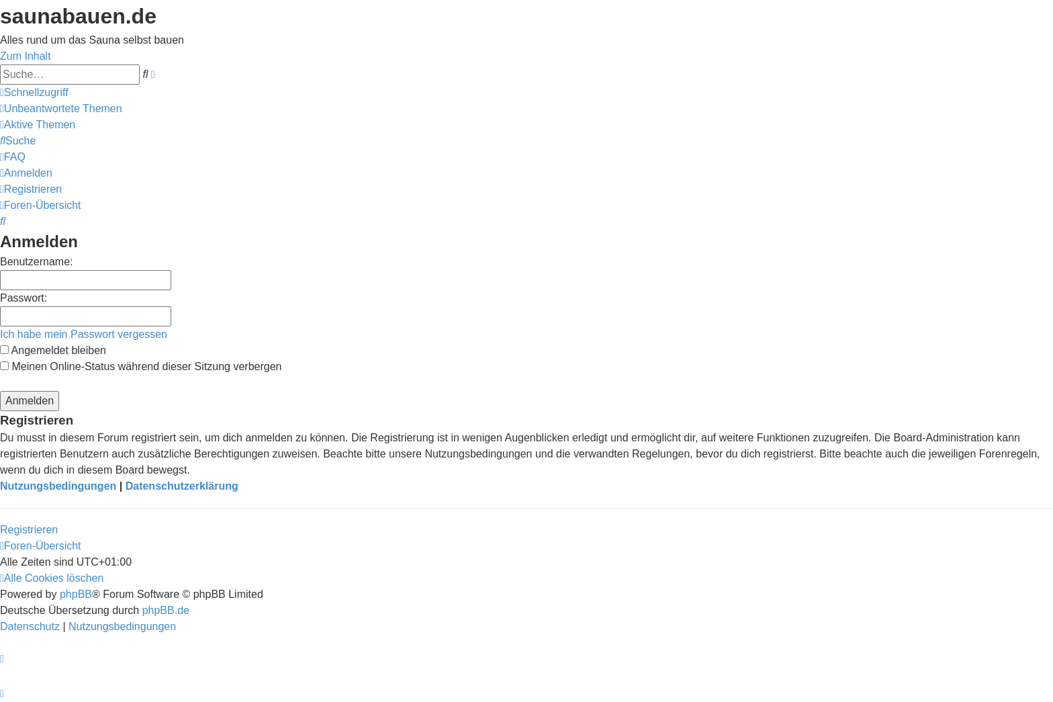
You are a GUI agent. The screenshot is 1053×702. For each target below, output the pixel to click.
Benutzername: (36, 261)
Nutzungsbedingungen (58, 486)
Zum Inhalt (25, 56)
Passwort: (23, 298)
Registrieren (29, 529)
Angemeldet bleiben (53, 350)
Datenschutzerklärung (182, 486)
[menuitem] (61, 108)
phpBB (76, 594)
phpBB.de (165, 610)
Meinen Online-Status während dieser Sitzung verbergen (140, 366)
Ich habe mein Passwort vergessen (83, 334)
